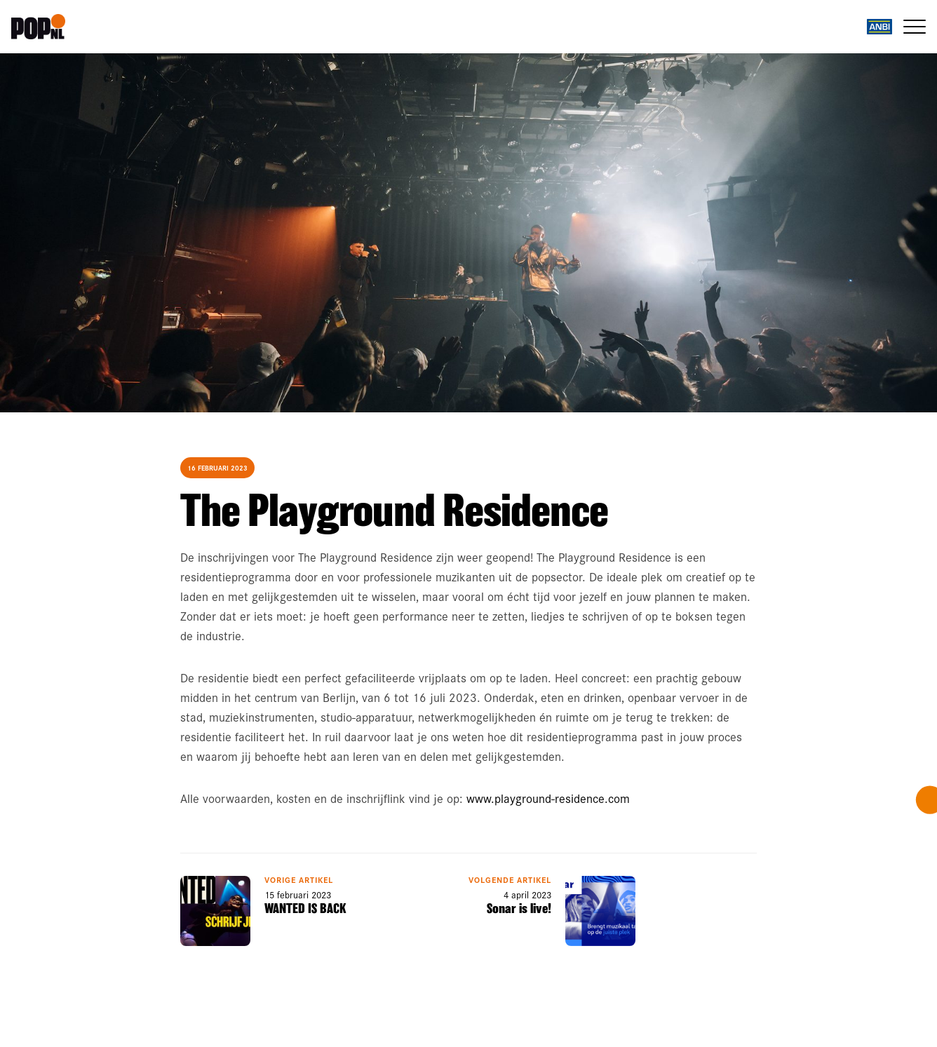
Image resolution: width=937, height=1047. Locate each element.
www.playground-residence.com (548, 798)
